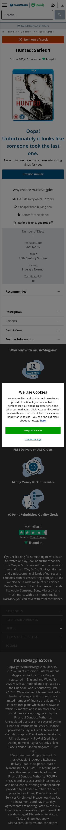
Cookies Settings (33, 439)
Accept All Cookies (33, 430)
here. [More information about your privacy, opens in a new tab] (43, 420)
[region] (33, 415)
